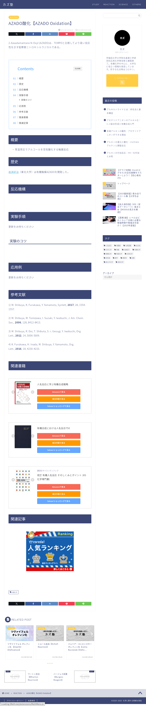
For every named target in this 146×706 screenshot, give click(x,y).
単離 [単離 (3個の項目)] (117, 250)
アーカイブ (108, 273)
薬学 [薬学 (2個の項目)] (116, 258)
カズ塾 (8, 4)
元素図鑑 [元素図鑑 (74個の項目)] (128, 245)
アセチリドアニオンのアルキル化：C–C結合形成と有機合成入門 (124, 122)
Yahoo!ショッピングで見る (49, 408)
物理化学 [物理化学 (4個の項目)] (119, 254)
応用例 (27, 107)
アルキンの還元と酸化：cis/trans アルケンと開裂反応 (123, 143)
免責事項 (31, 702)
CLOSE (78, 68)
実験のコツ (31, 99)
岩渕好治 (14, 174)
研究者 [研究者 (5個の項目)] (108, 258)
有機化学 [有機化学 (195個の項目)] (137, 250)
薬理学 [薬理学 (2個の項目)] (125, 258)
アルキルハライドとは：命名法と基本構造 (124, 111)
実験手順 (28, 95)
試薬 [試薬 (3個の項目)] (133, 258)
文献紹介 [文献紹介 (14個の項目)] (127, 250)
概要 (26, 78)
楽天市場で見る (50, 401)
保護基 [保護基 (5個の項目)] (118, 245)
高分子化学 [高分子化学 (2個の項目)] (109, 262)
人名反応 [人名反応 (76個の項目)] (108, 245)
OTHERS (136, 4)
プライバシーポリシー (15, 702)
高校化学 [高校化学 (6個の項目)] (120, 262)
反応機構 (28, 89)
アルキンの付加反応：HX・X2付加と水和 (123, 154)
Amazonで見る (50, 394)
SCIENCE (123, 4)
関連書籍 (28, 118)
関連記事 (28, 123)
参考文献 (28, 112)
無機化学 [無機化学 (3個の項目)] (108, 254)
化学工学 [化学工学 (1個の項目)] (108, 250)
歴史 (26, 83)
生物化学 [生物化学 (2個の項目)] (129, 254)
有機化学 (14, 594)
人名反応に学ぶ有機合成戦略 (52, 386)
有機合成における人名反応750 (53, 430)
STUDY (95, 4)
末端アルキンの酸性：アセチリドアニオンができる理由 (124, 132)
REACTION (109, 4)
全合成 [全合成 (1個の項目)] (138, 245)
